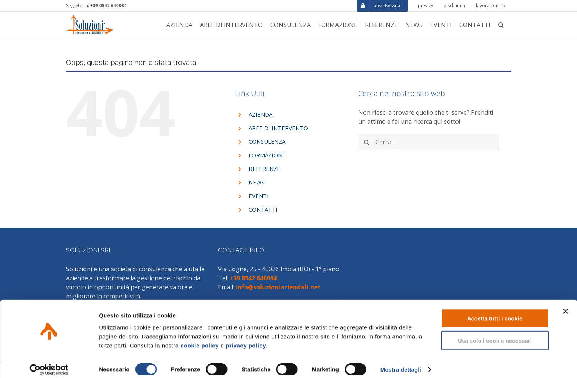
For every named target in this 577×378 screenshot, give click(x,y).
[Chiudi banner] (565, 304)
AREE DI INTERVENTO (278, 128)
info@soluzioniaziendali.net (278, 287)
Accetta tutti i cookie (495, 312)
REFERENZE (264, 168)
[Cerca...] (428, 142)
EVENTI (259, 196)
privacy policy (246, 338)
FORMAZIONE (267, 155)
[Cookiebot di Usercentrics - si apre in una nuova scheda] (49, 363)
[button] (501, 25)
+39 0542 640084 (108, 5)
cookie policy (199, 338)
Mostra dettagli (400, 363)
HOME (442, 42)
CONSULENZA (267, 141)
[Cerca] (366, 142)
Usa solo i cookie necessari (495, 334)
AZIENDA (260, 114)
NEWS (257, 182)
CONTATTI (263, 209)
